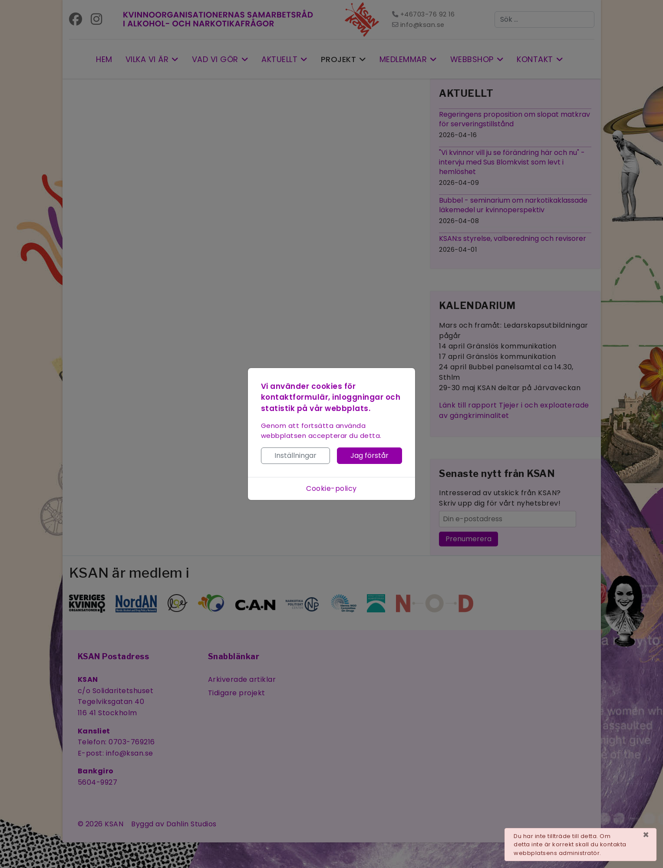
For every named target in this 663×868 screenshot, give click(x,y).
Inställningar (295, 455)
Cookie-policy (331, 488)
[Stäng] (646, 835)
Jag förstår (369, 455)
